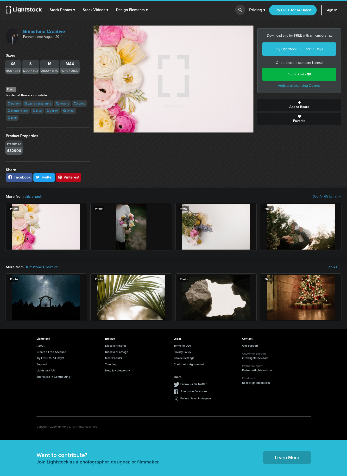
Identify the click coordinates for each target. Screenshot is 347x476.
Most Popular (113, 358)
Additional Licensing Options (299, 85)
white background (38, 103)
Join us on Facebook (193, 391)
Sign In (331, 10)
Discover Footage (116, 352)
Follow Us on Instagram (195, 398)
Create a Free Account (51, 352)
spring (79, 103)
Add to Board (299, 105)
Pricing (257, 10)
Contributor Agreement (189, 364)
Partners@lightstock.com (258, 370)
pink (12, 118)
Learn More (287, 457)
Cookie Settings (184, 358)
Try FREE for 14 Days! (293, 10)
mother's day (18, 111)
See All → (334, 267)
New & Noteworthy (117, 370)
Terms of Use (182, 346)
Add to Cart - (299, 74)
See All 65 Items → (327, 196)
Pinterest (68, 177)
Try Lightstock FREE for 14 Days (299, 49)
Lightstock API (46, 370)
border (14, 103)
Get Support (250, 346)
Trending (111, 364)
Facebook (19, 177)
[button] (62, 10)
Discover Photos (115, 346)
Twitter (44, 177)
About (40, 346)
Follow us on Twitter (193, 384)
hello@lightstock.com (256, 383)
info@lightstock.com (255, 358)
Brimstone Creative (44, 31)
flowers (62, 103)
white (68, 111)
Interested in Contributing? (54, 377)
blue (37, 111)
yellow (52, 111)
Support (42, 364)
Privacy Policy (182, 352)
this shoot (33, 196)
